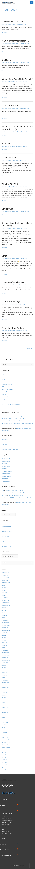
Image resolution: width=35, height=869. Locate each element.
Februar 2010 (5, 707)
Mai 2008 (4, 757)
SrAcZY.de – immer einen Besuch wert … (11, 404)
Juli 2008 (4, 752)
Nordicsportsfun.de (6, 476)
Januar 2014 (5, 597)
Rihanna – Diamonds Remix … (16, 421)
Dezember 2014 (5, 577)
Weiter (29, 348)
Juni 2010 (4, 697)
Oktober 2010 (5, 687)
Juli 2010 (4, 695)
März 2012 (4, 645)
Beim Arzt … (7, 143)
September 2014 (6, 582)
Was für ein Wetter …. (12, 184)
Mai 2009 (4, 730)
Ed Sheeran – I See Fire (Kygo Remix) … (11, 449)
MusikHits (4, 394)
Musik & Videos (19, 24)
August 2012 (5, 632)
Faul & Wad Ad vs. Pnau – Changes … (15, 416)
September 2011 (6, 660)
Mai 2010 (4, 700)
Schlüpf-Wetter (8, 209)
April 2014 (4, 592)
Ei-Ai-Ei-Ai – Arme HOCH (8, 384)
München (4, 379)
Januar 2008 (5, 765)
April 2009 (4, 732)
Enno (3, 416)
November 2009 (5, 715)
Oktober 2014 (5, 580)
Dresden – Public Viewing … (8, 396)
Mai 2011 (4, 670)
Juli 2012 (4, 635)
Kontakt (3, 399)
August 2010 (5, 692)
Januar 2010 (5, 710)
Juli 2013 (4, 607)
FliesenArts (4, 468)
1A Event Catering (6, 458)
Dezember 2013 (5, 600)
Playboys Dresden (6, 392)
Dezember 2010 (5, 682)
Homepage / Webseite (7, 531)
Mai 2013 (4, 612)
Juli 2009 (4, 725)
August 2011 (5, 662)
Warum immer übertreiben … (15, 41)
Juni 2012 (4, 637)
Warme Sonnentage (11, 301)
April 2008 (4, 760)
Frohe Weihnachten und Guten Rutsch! (11, 447)
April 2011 (4, 672)
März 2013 (4, 615)
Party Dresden (5, 478)
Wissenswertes (19, 160)
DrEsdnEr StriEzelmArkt (7, 389)
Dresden (4, 377)
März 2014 (4, 595)
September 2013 (6, 605)
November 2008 (5, 742)
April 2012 (4, 642)
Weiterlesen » (5, 32)
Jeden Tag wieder (20, 81)
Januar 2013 (5, 620)
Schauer (5, 256)
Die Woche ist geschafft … (14, 21)
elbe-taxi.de (4, 463)
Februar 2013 (5, 617)
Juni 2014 (4, 587)
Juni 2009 (4, 727)
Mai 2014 (4, 590)
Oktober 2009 (5, 717)
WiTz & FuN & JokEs (21, 43)
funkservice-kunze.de (7, 471)
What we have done (5, 855)
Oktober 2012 (5, 627)
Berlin (3, 381)
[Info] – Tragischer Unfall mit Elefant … (18, 418)
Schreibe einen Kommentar (8, 24)
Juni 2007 (4, 770)
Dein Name (4, 418)
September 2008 (6, 747)
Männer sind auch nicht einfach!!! (17, 79)
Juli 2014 (4, 585)
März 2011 (4, 675)
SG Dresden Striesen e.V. (8, 387)
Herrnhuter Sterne (6, 473)
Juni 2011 (4, 667)
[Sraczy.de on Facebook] (3, 786)
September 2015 (6, 572)
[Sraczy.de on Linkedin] (11, 786)
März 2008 (4, 762)
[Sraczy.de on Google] (8, 786)
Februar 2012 (5, 647)
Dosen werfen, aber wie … (14, 282)
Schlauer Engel (9, 157)
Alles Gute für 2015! (6, 444)
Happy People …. (6, 439)
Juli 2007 (4, 767)
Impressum (4, 401)
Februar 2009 (5, 737)
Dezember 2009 (5, 712)
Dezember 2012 (5, 622)
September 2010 (6, 690)
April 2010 (4, 702)
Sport (3, 541)
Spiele (3, 539)
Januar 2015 (5, 575)
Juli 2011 (4, 665)
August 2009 (5, 722)
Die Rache (6, 60)
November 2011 (5, 655)
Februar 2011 (5, 677)
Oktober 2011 (5, 657)
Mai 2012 (4, 640)
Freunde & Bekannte (7, 529)
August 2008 (5, 750)
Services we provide (5, 849)
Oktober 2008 (5, 745)
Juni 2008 (4, 755)
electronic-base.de (6, 466)
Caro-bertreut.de (6, 461)
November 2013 (5, 602)
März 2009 (4, 735)
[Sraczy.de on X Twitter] (6, 786)
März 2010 (4, 705)
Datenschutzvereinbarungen (8, 407)
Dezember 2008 (5, 740)
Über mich (3, 844)
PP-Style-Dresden (6, 481)
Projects (4, 374)
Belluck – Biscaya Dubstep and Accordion (12, 442)
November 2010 (5, 685)
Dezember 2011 (5, 652)
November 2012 (5, 625)
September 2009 (6, 720)
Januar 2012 (5, 650)
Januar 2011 (5, 680)
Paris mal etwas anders (13, 328)
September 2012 (6, 630)
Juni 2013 (4, 610)
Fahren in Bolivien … (11, 105)
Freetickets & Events (7, 526)
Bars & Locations (6, 524)
